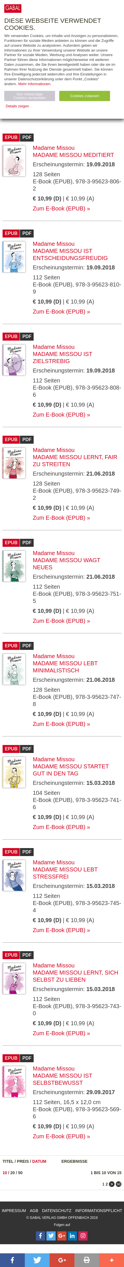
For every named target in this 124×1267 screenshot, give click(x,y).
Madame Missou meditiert (73, 155)
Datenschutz (56, 1210)
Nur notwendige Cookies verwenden (29, 96)
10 (5, 1172)
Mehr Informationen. (34, 84)
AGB (34, 1210)
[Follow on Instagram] (83, 1236)
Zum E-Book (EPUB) (59, 208)
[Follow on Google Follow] (61, 1236)
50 (20, 1172)
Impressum (14, 1210)
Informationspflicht (98, 1210)
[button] (12, 1260)
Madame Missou (54, 148)
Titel (8, 1161)
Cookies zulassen (84, 96)
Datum (39, 1161)
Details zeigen (17, 106)
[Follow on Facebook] (40, 1236)
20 (12, 1172)
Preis (23, 1161)
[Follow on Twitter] (51, 1236)
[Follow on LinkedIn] (72, 1236)
